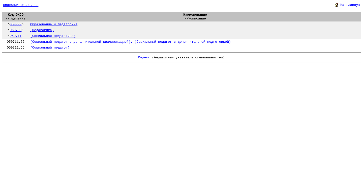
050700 (16, 30)
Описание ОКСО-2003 (20, 5)
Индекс (144, 57)
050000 (16, 24)
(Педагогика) (42, 30)
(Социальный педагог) (50, 48)
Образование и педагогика (53, 24)
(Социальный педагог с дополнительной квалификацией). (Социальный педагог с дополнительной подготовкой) (130, 42)
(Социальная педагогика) (52, 36)
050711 (16, 36)
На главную (350, 5)
